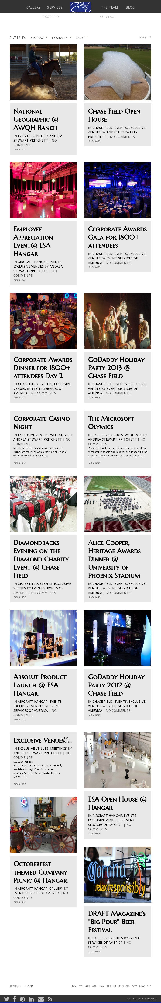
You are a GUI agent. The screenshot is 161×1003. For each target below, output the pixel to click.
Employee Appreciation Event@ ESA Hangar (33, 241)
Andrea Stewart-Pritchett (37, 439)
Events (24, 136)
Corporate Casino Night (41, 422)
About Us (51, 17)
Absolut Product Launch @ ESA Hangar (39, 685)
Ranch (37, 136)
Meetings (58, 748)
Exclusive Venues (28, 266)
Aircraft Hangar (32, 262)
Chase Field (103, 128)
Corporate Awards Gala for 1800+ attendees (117, 237)
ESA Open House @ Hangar (117, 803)
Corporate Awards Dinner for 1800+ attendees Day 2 (42, 367)
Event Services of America (36, 893)
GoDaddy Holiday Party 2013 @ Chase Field (116, 367)
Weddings (59, 435)
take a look (20, 149)
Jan (74, 986)
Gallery (56, 888)
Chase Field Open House (114, 115)
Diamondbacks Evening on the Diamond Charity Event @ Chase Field (41, 559)
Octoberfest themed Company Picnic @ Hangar (40, 872)
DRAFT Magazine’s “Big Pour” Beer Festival (117, 921)
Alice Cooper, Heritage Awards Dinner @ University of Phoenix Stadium (114, 559)
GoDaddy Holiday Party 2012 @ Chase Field (116, 685)
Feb (80, 986)
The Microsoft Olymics (111, 422)
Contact (108, 17)
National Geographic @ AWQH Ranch (35, 119)
